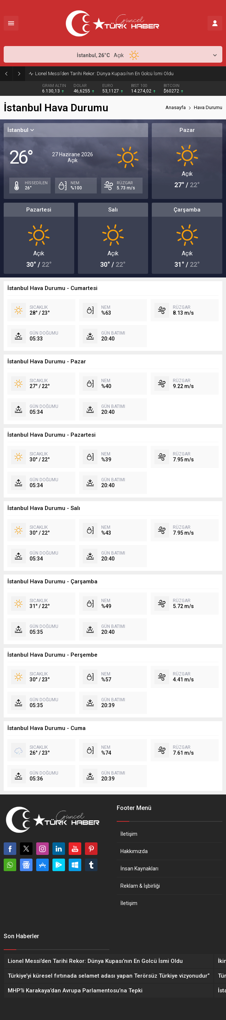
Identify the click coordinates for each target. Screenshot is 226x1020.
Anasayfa (175, 107)
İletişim (128, 834)
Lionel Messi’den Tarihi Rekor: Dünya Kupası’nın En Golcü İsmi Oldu (104, 73)
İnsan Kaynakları (139, 868)
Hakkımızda (134, 851)
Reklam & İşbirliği (140, 886)
